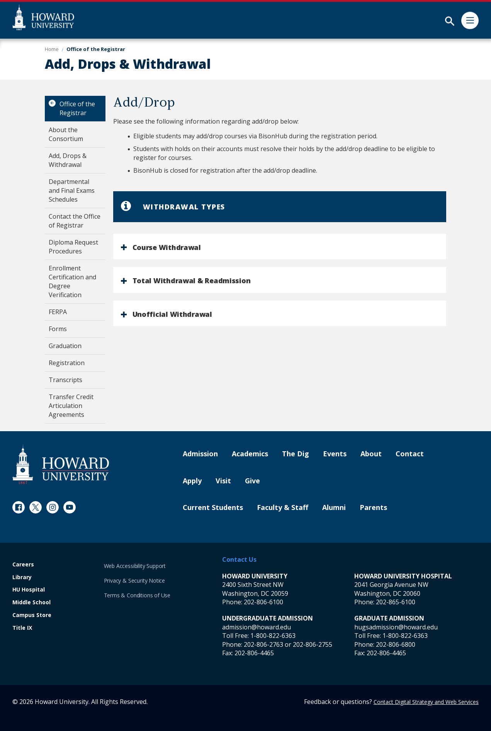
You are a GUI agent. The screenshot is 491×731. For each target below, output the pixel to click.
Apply (192, 481)
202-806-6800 (395, 644)
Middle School (31, 602)
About (371, 454)
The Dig (295, 454)
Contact (410, 454)
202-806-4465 (254, 653)
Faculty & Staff (282, 507)
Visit (223, 481)
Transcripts (65, 380)
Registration (67, 363)
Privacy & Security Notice (134, 580)
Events (335, 454)
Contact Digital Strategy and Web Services (426, 702)
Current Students (213, 507)
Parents (373, 507)
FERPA (58, 312)
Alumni (334, 507)
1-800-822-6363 (273, 635)
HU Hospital (28, 589)
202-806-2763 (263, 644)
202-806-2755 (312, 644)
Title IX (22, 628)
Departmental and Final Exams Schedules (72, 190)
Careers (23, 564)
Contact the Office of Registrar (74, 221)
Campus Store (31, 615)
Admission (200, 454)
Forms (58, 329)
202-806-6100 (263, 602)
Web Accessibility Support (135, 566)
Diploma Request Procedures (73, 246)
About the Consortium (66, 134)
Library (22, 577)
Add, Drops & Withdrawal (68, 160)
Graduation (65, 346)
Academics (250, 454)
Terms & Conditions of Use (137, 595)
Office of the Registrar (77, 108)
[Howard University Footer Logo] (60, 464)
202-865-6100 (395, 602)
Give (252, 481)
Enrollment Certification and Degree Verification (72, 281)
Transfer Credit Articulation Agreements (71, 406)
